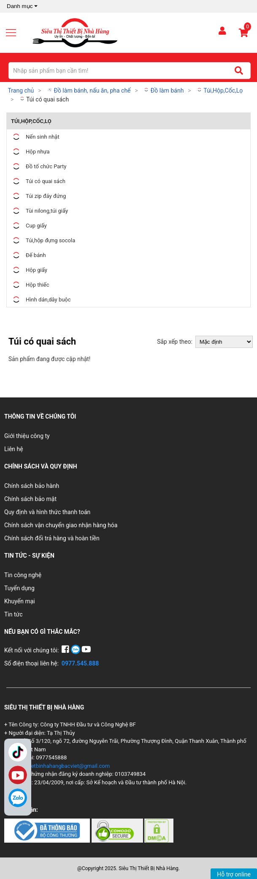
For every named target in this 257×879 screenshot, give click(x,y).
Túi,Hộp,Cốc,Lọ (220, 90)
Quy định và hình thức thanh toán (47, 512)
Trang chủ (21, 90)
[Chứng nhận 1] (48, 830)
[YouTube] (86, 650)
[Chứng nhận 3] (158, 830)
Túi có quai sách (44, 99)
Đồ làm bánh (163, 90)
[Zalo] (17, 798)
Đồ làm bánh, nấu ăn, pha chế (88, 90)
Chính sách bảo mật (30, 499)
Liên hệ (13, 449)
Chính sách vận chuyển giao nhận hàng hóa (60, 525)
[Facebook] (66, 650)
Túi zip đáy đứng (38, 196)
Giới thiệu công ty (27, 436)
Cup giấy (29, 225)
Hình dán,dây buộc (41, 299)
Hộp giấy (29, 270)
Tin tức (13, 614)
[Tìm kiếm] (238, 71)
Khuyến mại (19, 601)
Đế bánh (28, 255)
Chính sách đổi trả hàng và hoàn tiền (52, 538)
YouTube (17, 775)
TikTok (17, 752)
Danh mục (23, 6)
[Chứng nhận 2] (118, 830)
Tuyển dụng (19, 588)
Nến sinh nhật (35, 136)
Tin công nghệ (22, 575)
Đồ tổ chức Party (39, 166)
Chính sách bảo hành (31, 485)
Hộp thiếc (30, 284)
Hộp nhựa (30, 151)
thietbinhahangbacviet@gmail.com (67, 766)
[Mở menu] (14, 33)
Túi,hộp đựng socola (43, 240)
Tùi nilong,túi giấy (39, 210)
